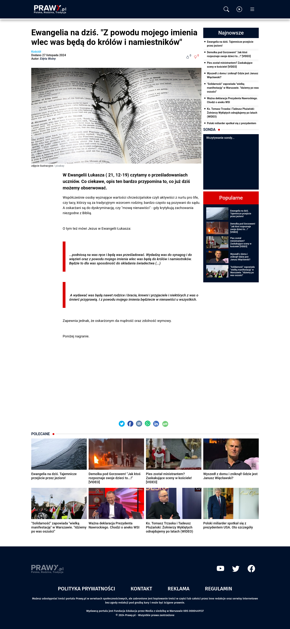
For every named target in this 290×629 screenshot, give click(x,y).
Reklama (179, 589)
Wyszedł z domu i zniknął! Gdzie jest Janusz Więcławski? (232, 75)
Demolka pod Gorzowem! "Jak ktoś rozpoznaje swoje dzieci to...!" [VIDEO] (229, 54)
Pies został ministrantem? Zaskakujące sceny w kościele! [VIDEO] (229, 64)
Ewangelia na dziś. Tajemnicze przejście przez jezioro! (230, 43)
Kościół (36, 51)
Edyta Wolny (48, 58)
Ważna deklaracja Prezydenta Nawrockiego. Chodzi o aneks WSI (232, 100)
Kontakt (141, 589)
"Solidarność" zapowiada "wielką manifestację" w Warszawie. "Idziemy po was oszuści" (233, 87)
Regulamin (218, 589)
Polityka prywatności (86, 589)
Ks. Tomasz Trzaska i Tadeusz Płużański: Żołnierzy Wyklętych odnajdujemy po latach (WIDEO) (232, 112)
